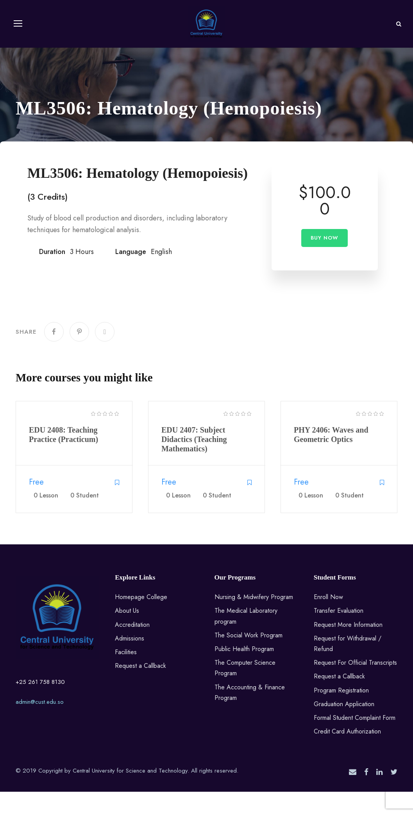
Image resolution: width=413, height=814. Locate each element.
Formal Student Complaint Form (354, 740)
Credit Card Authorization (347, 754)
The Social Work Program (248, 657)
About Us (127, 633)
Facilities (126, 674)
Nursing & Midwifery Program (254, 619)
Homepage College (141, 619)
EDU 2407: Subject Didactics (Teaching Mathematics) (194, 462)
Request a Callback (140, 688)
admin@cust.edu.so (40, 724)
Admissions (129, 660)
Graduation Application (344, 726)
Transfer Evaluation (338, 633)
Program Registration (341, 712)
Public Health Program (244, 671)
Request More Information (348, 646)
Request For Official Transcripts (355, 685)
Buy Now (324, 260)
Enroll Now (328, 619)
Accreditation (132, 646)
